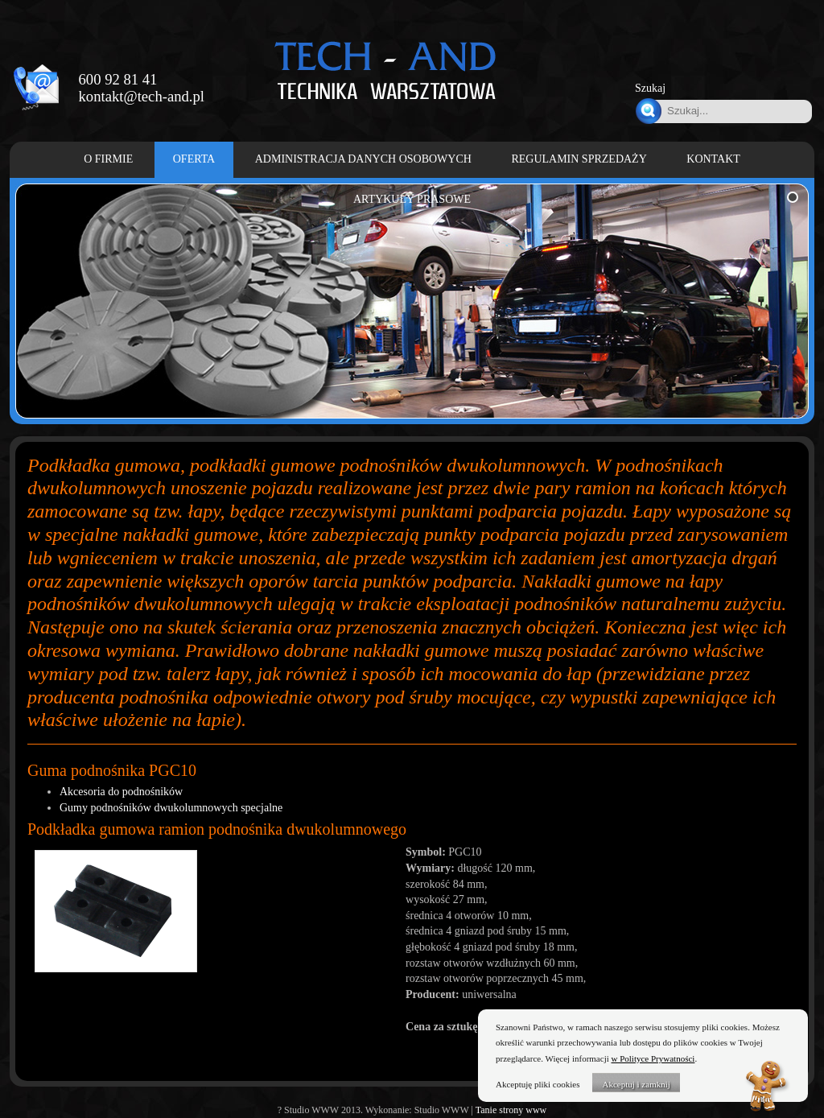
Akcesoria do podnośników (121, 792)
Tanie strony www (511, 1110)
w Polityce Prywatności (653, 1058)
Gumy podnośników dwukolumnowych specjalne (171, 808)
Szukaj (650, 88)
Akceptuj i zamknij (636, 1084)
